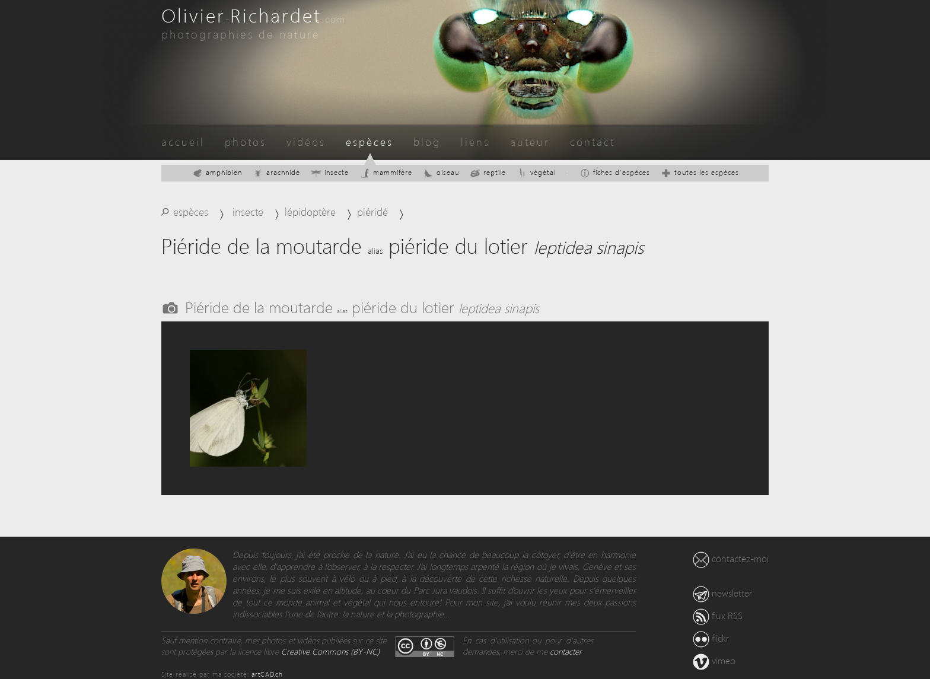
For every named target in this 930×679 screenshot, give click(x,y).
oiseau (441, 172)
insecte (330, 172)
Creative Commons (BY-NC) (330, 651)
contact (592, 141)
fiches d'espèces (614, 172)
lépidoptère (310, 211)
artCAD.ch (267, 674)
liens (475, 141)
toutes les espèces (700, 172)
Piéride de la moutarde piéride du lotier (362, 306)
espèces (369, 141)
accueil (183, 141)
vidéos (306, 141)
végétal (536, 172)
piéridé (372, 211)
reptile (488, 172)
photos (245, 141)
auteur (530, 141)
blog (427, 141)
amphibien (217, 172)
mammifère (385, 172)
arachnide (276, 172)
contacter (566, 651)
